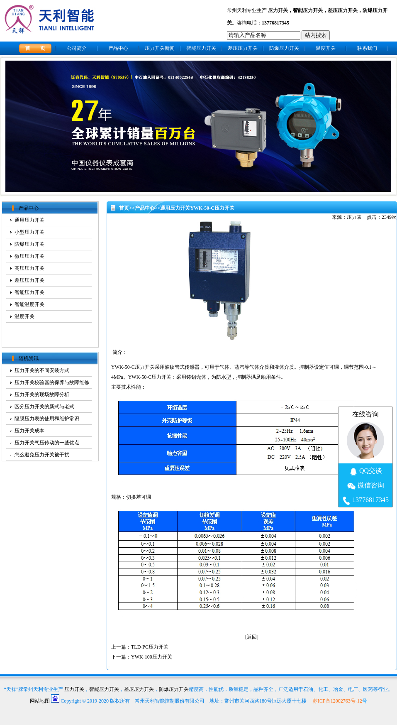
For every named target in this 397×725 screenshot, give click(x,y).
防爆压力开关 (284, 48)
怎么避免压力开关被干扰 (42, 455)
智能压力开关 (308, 10)
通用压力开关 (175, 208)
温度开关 (326, 48)
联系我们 (367, 48)
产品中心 (118, 48)
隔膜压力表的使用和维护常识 (47, 418)
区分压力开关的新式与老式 (44, 406)
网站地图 (40, 701)
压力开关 (278, 10)
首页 (124, 208)
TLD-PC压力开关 (149, 647)
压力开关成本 (29, 431)
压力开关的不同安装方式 (42, 370)
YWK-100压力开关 (151, 657)
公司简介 (77, 48)
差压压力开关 (343, 10)
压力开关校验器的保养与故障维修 (52, 382)
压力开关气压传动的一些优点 (47, 443)
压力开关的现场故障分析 (42, 394)
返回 (252, 637)
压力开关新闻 (160, 48)
